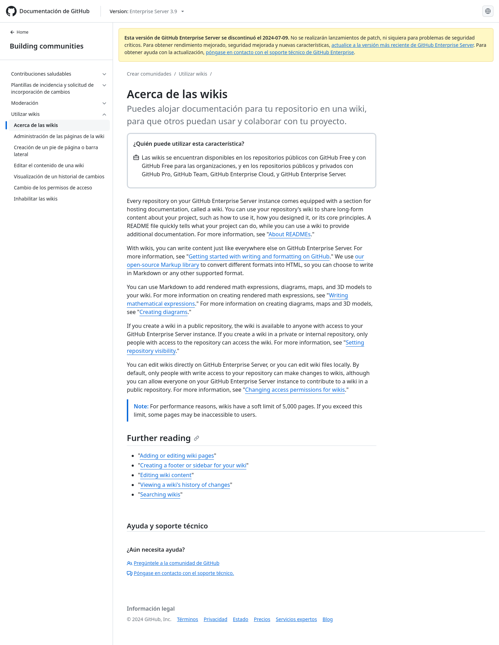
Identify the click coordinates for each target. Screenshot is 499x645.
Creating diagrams (163, 312)
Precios (262, 619)
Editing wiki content (166, 475)
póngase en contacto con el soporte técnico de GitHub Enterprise (280, 52)
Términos (187, 619)
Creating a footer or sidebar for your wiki (193, 465)
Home (19, 32)
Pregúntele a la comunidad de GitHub (173, 563)
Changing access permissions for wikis (295, 389)
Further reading (163, 437)
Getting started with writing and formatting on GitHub (259, 256)
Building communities (47, 46)
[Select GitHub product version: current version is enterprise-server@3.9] (146, 11)
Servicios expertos (296, 619)
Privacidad (215, 619)
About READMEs (289, 234)
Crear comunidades (149, 73)
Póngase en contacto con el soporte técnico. (180, 573)
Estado (240, 619)
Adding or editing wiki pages (177, 455)
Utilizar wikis (193, 73)
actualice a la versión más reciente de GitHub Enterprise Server (403, 45)
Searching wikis (160, 494)
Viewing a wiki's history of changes (185, 485)
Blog (328, 619)
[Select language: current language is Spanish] (487, 11)
